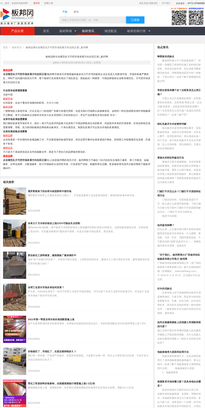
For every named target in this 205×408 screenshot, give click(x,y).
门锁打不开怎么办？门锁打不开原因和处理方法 (179, 193)
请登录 (36, 3)
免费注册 (48, 3)
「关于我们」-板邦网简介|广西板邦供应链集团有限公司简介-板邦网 (178, 256)
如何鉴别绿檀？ (165, 225)
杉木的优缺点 (164, 288)
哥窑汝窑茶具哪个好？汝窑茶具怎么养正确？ (179, 92)
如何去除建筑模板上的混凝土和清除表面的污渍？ (179, 324)
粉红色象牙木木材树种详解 (171, 124)
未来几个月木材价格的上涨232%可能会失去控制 (54, 223)
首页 (46, 31)
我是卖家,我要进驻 (148, 3)
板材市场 (8, 98)
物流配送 (111, 31)
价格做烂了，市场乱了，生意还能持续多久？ (52, 351)
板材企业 (8, 147)
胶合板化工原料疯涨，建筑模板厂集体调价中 (52, 255)
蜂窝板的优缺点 (165, 56)
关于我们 (166, 3)
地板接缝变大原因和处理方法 (173, 352)
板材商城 (67, 31)
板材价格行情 (138, 31)
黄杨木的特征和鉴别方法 (170, 157)
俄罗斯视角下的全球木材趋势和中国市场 (49, 191)
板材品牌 (8, 70)
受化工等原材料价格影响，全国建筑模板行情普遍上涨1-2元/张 (61, 383)
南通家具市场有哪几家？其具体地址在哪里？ (179, 383)
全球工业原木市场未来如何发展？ (46, 287)
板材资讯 (88, 31)
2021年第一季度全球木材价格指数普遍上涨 (51, 319)
